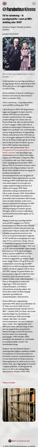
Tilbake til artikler (9, 383)
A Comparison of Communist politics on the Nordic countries (18, 150)
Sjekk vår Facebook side (19, 441)
